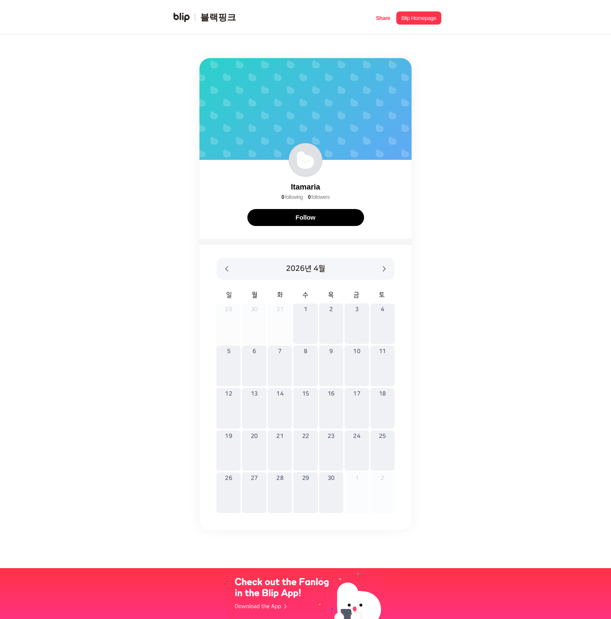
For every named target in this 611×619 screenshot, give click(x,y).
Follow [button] (306, 217)
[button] (383, 17)
